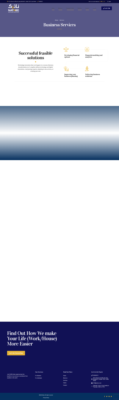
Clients (64, 383)
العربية (94, 8)
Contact (87, 8)
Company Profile (70, 8)
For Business (38, 375)
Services (80, 8)
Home (53, 8)
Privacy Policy (46, 397)
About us (60, 8)
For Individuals (38, 378)
